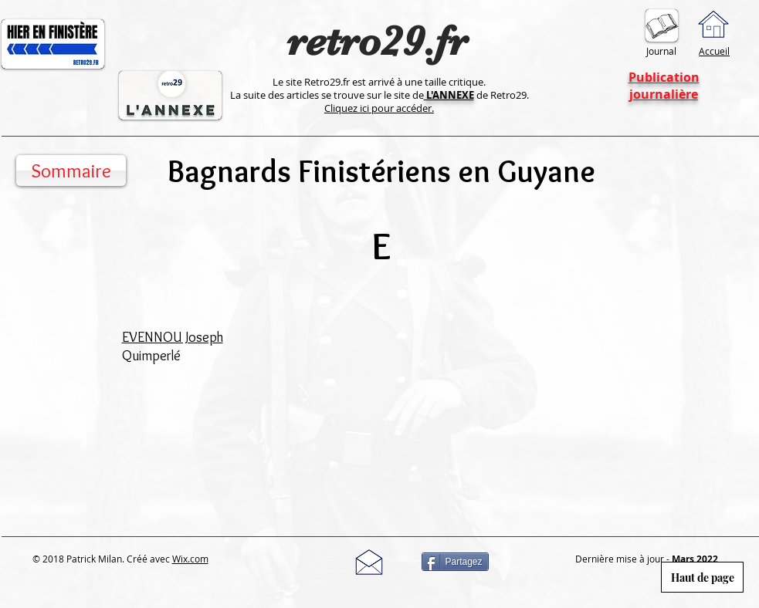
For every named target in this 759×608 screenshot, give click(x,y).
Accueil (714, 51)
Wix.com (190, 558)
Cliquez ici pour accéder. (379, 108)
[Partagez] (455, 561)
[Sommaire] (71, 170)
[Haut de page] (702, 577)
